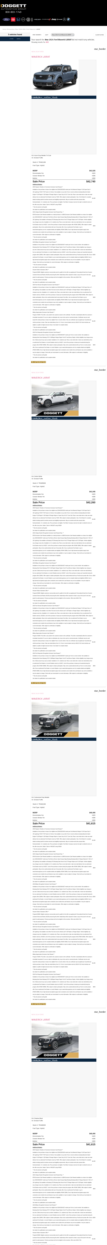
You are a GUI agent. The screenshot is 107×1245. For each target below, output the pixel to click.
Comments (11, 1234)
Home (4, 29)
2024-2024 (22, 29)
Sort (46, 35)
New (16, 29)
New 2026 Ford (38, 51)
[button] (73, 35)
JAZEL (21, 1122)
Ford (28, 29)
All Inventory (10, 29)
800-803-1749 (13, 12)
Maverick (32, 29)
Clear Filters (99, 35)
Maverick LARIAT (41, 56)
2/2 (47, 42)
